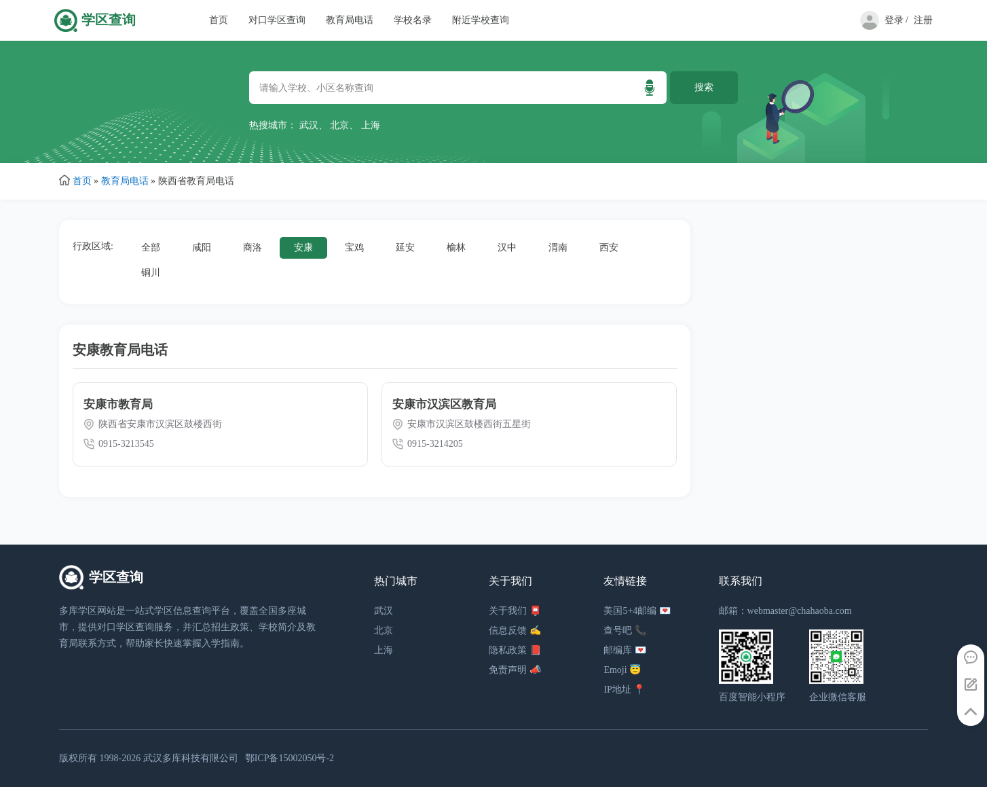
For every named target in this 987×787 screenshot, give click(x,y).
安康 (303, 247)
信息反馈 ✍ (515, 630)
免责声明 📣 (515, 670)
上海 (370, 125)
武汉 (308, 125)
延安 (405, 247)
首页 (218, 20)
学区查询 (108, 20)
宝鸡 (354, 247)
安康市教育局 (118, 404)
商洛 (252, 247)
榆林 (456, 247)
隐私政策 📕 (515, 650)
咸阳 (201, 247)
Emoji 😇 (622, 670)
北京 (339, 125)
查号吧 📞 (624, 630)
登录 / (896, 20)
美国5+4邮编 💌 (636, 611)
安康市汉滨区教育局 (444, 404)
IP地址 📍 (624, 689)
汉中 (507, 247)
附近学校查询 (480, 20)
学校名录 (413, 20)
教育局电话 (349, 20)
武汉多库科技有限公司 (190, 758)
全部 (150, 247)
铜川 (150, 273)
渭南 (557, 247)
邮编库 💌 (624, 650)
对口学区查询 (276, 20)
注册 (923, 20)
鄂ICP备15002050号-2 (289, 758)
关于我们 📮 (515, 611)
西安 (608, 247)
